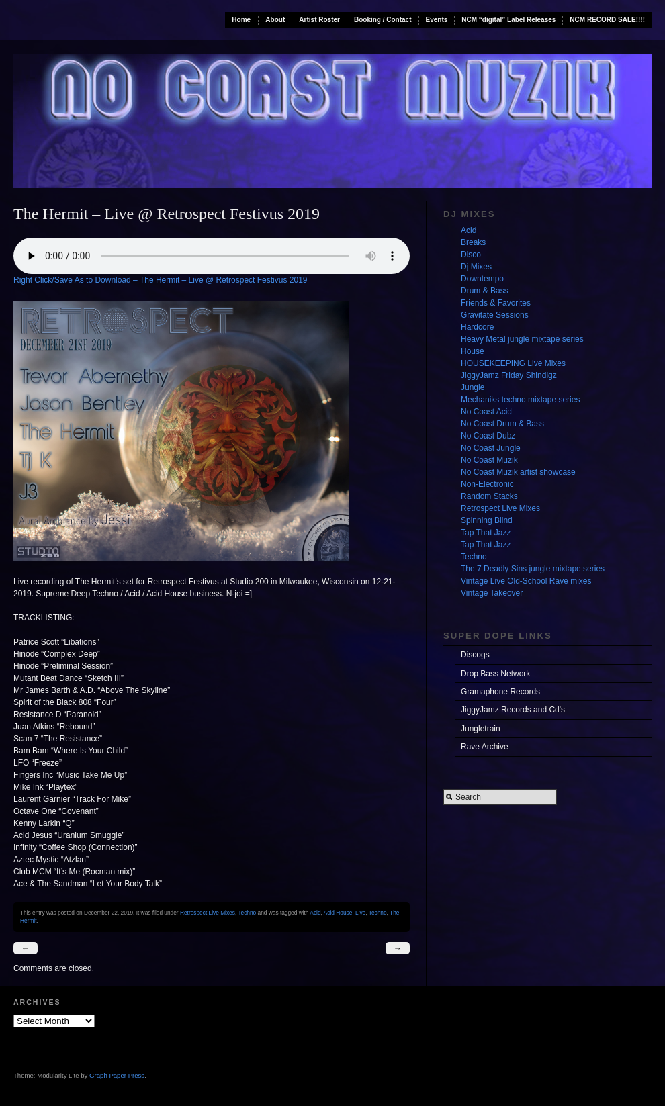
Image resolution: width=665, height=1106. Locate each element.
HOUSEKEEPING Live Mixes (513, 363)
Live (360, 912)
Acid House (338, 912)
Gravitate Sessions (495, 315)
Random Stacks (489, 496)
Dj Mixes (476, 266)
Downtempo (482, 278)
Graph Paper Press (116, 1075)
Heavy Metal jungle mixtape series (522, 339)
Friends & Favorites (496, 303)
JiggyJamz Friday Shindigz (509, 375)
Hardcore (477, 327)
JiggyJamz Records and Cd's (513, 710)
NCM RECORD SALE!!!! (607, 20)
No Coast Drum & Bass (502, 423)
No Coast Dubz (488, 436)
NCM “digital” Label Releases (508, 20)
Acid (315, 912)
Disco (471, 254)
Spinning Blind (487, 520)
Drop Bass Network (495, 673)
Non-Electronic (487, 484)
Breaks (473, 242)
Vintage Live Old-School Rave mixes (526, 581)
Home (241, 20)
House (472, 351)
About (275, 20)
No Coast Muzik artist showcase (518, 472)
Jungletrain (480, 728)
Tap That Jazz (486, 532)
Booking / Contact (383, 20)
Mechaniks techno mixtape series (520, 399)
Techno (247, 912)
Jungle (472, 387)
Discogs (475, 654)
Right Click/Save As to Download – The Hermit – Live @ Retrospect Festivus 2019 (160, 280)
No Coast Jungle (491, 448)
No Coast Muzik (489, 460)
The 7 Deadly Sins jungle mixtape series (533, 568)
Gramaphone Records (500, 691)
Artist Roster (319, 20)
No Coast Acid (486, 411)
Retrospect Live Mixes (207, 912)
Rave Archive (484, 746)
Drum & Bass (484, 290)
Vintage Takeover (492, 593)
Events (437, 20)
